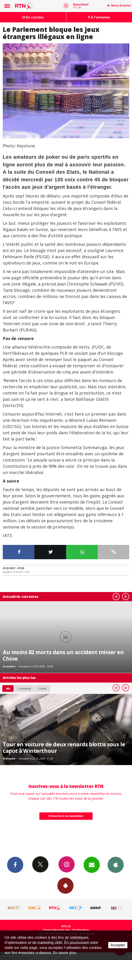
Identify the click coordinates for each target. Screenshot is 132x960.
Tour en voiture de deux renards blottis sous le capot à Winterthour (64, 747)
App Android (65, 885)
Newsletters (92, 864)
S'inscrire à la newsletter (66, 816)
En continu (33, 17)
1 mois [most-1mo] (42, 688)
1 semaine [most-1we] (24, 688)
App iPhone (116, 864)
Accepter (118, 945)
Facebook (15, 864)
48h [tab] (8, 688)
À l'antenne (99, 17)
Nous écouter (121, 5)
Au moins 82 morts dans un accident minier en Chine (63, 655)
